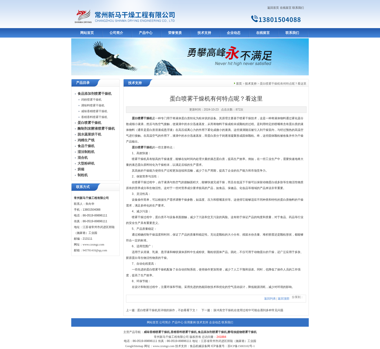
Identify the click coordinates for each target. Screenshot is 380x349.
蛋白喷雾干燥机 (142, 147)
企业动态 (233, 33)
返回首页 (273, 7)
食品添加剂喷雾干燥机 (212, 332)
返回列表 (270, 298)
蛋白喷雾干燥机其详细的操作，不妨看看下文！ (167, 310)
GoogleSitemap (134, 346)
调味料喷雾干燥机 (92, 105)
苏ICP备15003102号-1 (241, 346)
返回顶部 (283, 298)
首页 (239, 83)
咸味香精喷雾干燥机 (94, 111)
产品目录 (83, 83)
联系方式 (83, 187)
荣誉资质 (175, 33)
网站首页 (87, 33)
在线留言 (286, 7)
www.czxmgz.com (93, 244)
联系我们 (298, 7)
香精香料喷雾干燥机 (94, 117)
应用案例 (190, 322)
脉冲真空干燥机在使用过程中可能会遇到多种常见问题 (248, 310)
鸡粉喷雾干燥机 (91, 99)
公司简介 (116, 33)
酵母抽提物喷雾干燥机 (242, 332)
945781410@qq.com (95, 250)
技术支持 (204, 33)
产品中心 (145, 33)
